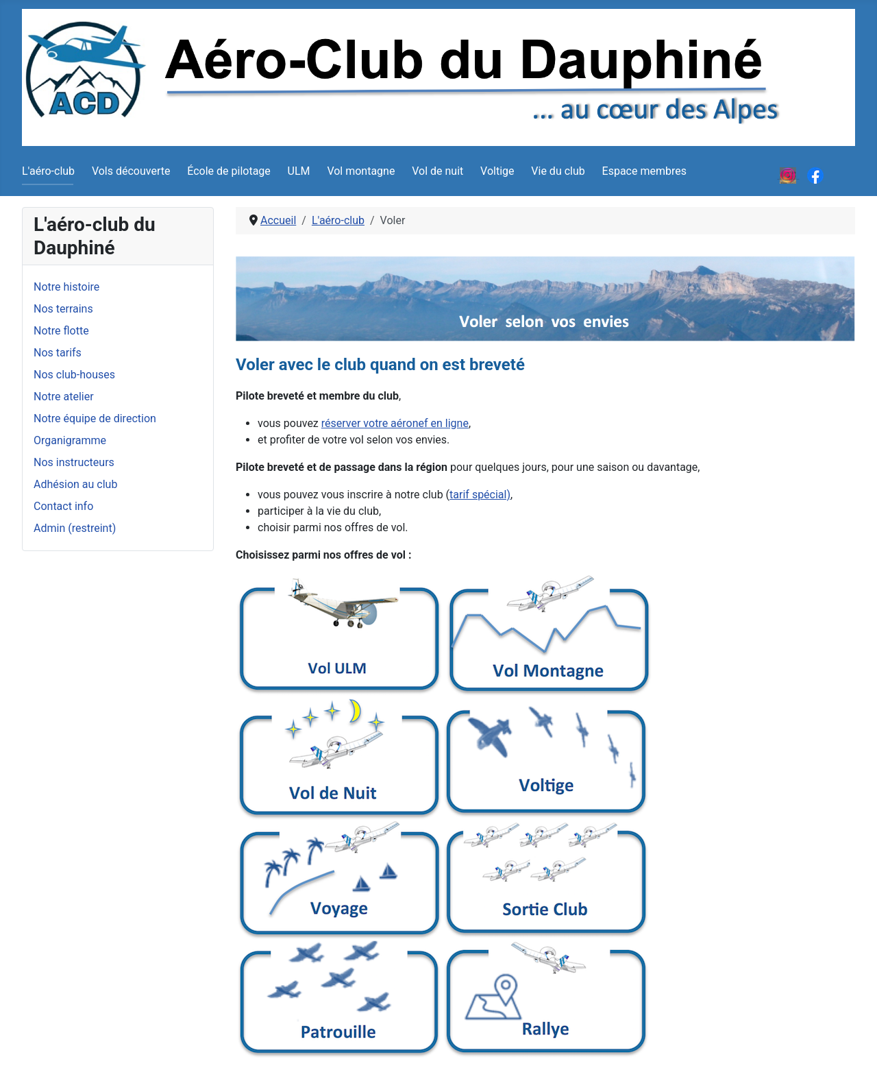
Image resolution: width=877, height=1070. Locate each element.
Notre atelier (64, 396)
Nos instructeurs (74, 462)
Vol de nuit (437, 171)
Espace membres (644, 171)
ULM (299, 171)
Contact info (63, 506)
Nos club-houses (74, 374)
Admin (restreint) (75, 528)
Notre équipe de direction (95, 418)
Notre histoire (66, 286)
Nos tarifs (58, 352)
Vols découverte (131, 171)
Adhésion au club (75, 484)
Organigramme (70, 440)
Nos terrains (63, 308)
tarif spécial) (479, 494)
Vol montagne (361, 171)
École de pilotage (229, 171)
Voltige (497, 171)
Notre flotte (61, 330)
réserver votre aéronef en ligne (395, 423)
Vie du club (557, 171)
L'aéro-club (48, 171)
